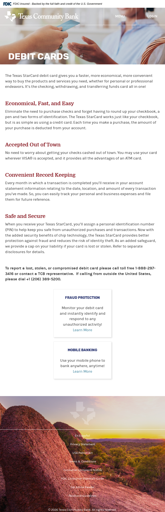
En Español (82, 436)
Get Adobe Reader (82, 487)
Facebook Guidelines (82, 496)
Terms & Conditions (82, 461)
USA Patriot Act (82, 453)
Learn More (82, 330)
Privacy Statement (82, 444)
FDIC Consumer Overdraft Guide (82, 478)
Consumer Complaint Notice (82, 470)
